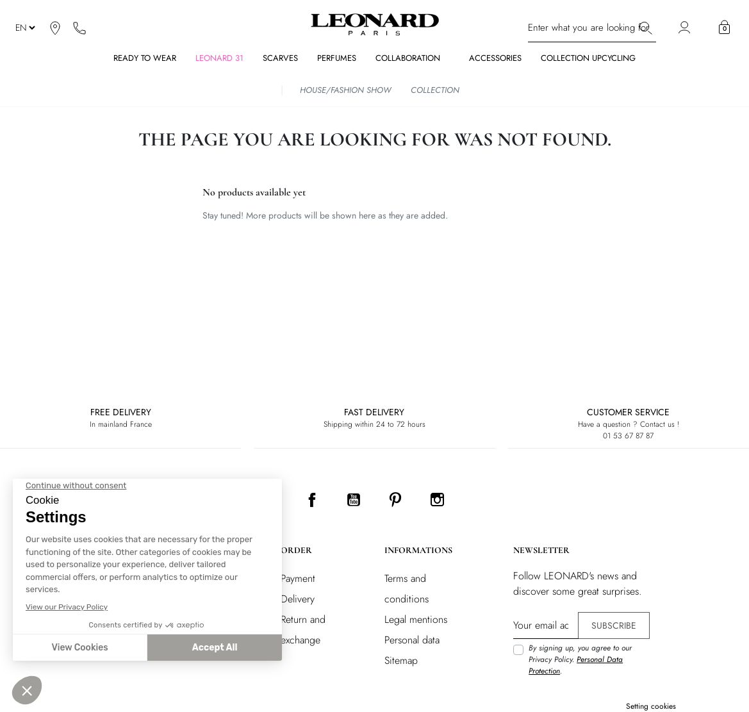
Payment (298, 578)
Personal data (412, 640)
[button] (724, 27)
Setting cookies (651, 706)
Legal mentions (415, 619)
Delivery (298, 599)
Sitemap (401, 660)
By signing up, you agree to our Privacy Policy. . (580, 659)
